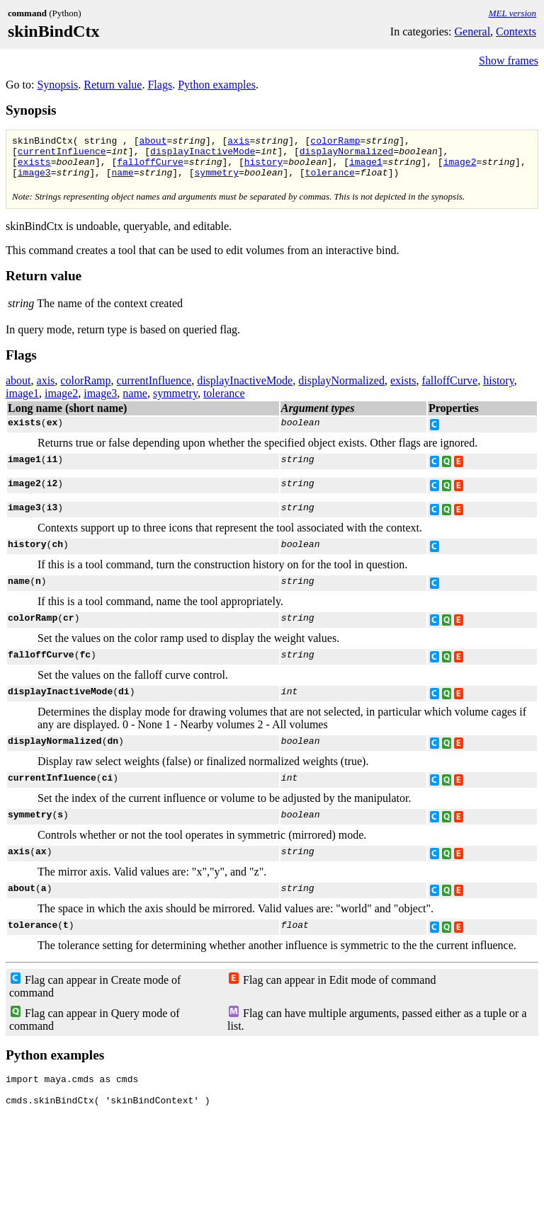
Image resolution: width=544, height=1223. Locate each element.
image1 (365, 167)
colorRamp (335, 142)
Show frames (508, 60)
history (263, 167)
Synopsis (57, 85)
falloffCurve (150, 167)
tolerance (330, 180)
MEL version (512, 13)
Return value (113, 85)
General (472, 31)
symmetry (216, 180)
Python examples (217, 85)
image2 (460, 167)
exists (34, 167)
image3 (34, 180)
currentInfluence (62, 155)
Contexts (516, 31)
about (152, 142)
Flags (159, 85)
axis (238, 142)
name (122, 180)
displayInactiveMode (202, 155)
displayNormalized (347, 155)
